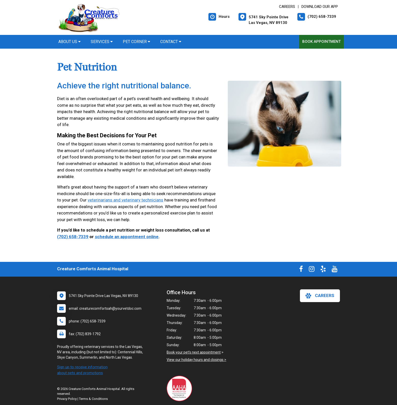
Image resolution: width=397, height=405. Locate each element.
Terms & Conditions (93, 399)
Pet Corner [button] (136, 41)
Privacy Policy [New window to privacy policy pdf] (67, 399)
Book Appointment (321, 41)
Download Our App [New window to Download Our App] (319, 6)
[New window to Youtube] (334, 270)
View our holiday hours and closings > (196, 360)
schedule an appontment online (126, 236)
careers (320, 296)
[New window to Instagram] (311, 270)
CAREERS (287, 6)
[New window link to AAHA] (181, 388)
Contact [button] (170, 41)
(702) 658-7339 (72, 236)
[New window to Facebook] (301, 270)
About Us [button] (69, 41)
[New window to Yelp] (323, 270)
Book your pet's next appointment (194, 352)
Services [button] (102, 41)
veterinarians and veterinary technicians (125, 199)
